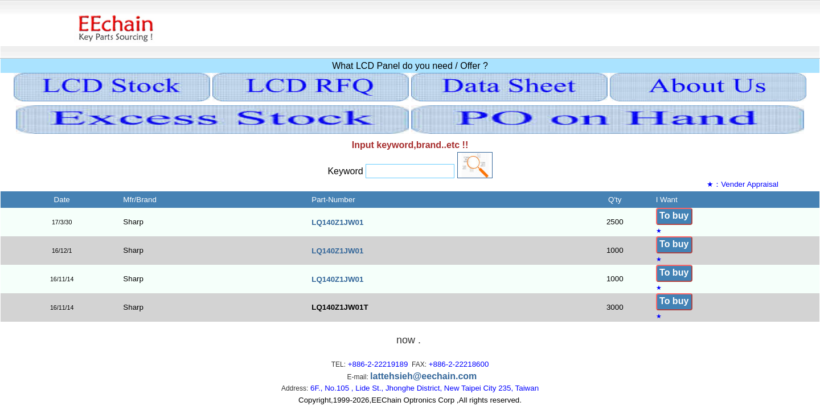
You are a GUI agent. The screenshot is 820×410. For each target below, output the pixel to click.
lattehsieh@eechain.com (423, 376)
